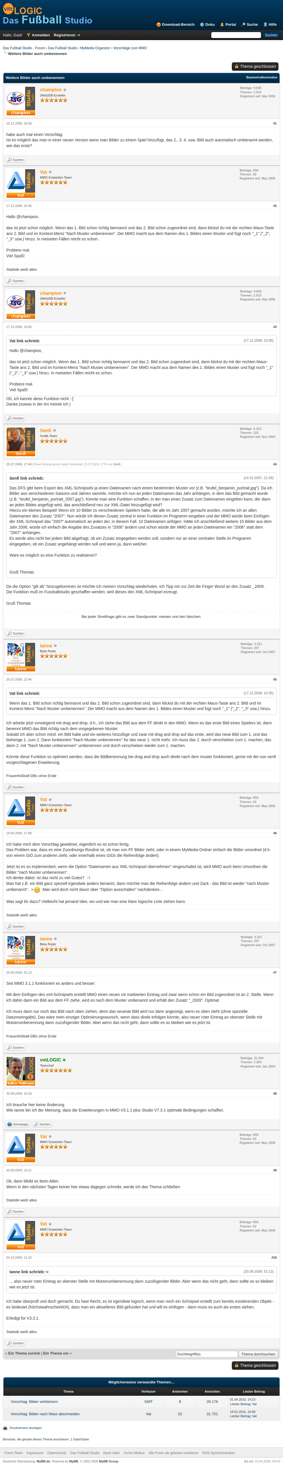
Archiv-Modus (134, 1453)
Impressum (35, 1453)
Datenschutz (57, 1453)
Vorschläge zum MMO (130, 48)
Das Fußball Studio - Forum (24, 48)
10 (180, 1414)
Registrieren (64, 35)
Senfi (116, 464)
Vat (254, 1404)
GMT (148, 1401)
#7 (275, 972)
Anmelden (41, 35)
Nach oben (111, 1453)
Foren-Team (13, 1453)
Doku (210, 24)
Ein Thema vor (56, 1353)
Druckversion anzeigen (26, 1428)
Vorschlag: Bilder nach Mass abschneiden (45, 1414)
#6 (275, 833)
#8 (275, 1093)
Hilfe (273, 24)
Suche (252, 24)
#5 (275, 679)
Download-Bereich (178, 24)
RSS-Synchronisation (218, 1453)
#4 (275, 464)
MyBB (73, 1461)
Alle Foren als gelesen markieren (173, 1453)
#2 (275, 205)
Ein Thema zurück (24, 1353)
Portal (231, 24)
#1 (275, 123)
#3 (275, 327)
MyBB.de (43, 1461)
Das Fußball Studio (62, 48)
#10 (274, 1257)
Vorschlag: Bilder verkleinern (34, 1401)
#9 (275, 1170)
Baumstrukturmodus (261, 77)
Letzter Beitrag (240, 1404)
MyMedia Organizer (95, 48)
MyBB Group (108, 1461)
